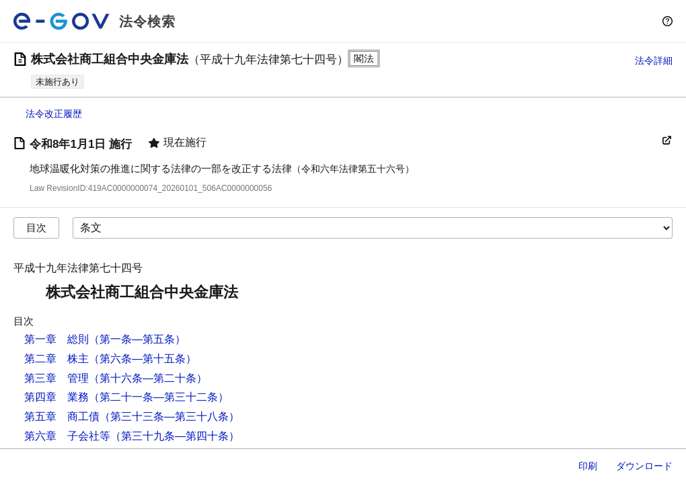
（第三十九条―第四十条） (174, 436)
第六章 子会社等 (67, 436)
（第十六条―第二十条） (148, 378)
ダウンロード (644, 465)
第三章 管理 (56, 378)
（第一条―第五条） (137, 339)
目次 (36, 227)
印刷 (587, 465)
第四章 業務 (56, 397)
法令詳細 (654, 60)
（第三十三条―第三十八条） (169, 416)
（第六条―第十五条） (142, 358)
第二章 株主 (56, 358)
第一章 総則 (56, 339)
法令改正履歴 (54, 113)
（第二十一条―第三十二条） (159, 397)
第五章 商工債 (62, 416)
